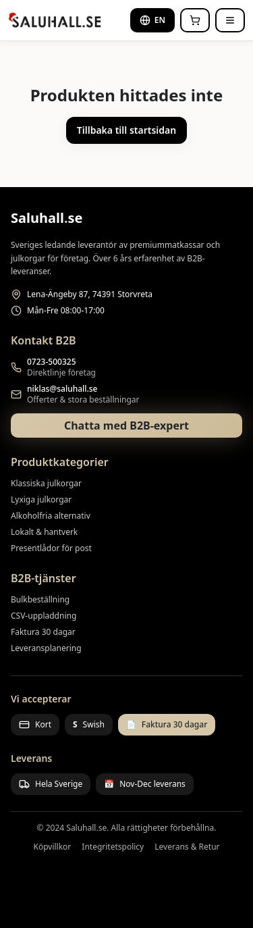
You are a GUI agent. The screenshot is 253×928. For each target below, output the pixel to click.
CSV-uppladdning (43, 615)
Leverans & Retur (186, 847)
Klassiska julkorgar (46, 483)
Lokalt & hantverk (44, 532)
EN (152, 20)
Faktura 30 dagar (43, 632)
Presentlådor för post (51, 548)
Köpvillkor (52, 847)
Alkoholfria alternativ (50, 515)
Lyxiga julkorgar (41, 499)
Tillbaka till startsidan (126, 130)
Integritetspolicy (113, 847)
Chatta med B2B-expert (126, 425)
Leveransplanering (46, 648)
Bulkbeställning (40, 599)
